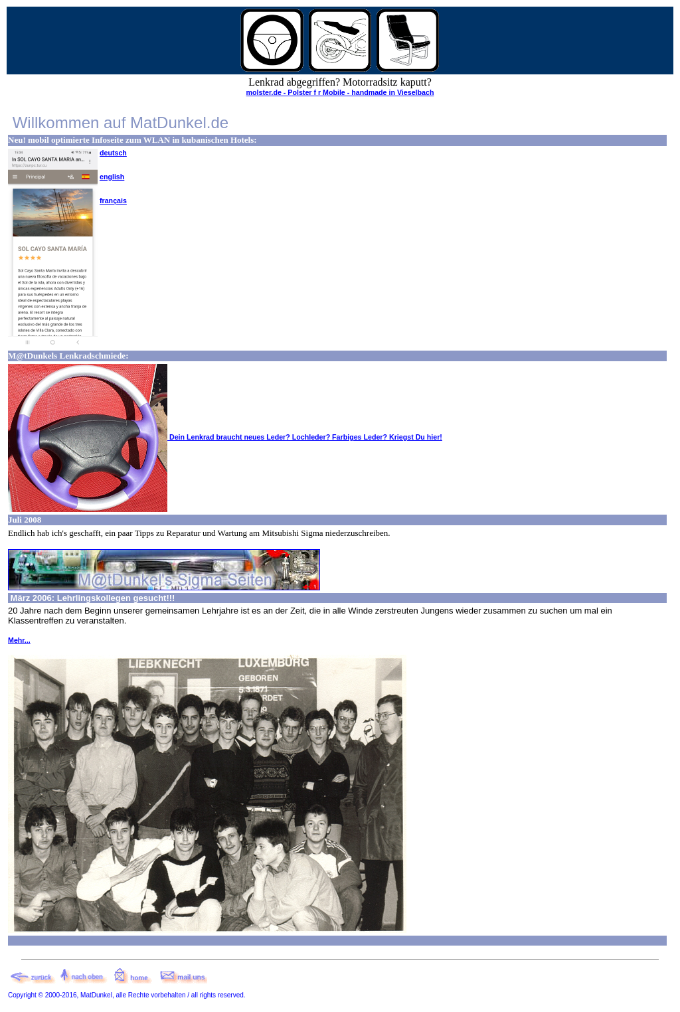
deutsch (113, 153)
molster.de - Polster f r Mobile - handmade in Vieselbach (340, 92)
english (112, 177)
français (113, 201)
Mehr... (19, 640)
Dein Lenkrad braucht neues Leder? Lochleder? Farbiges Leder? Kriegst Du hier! (225, 437)
